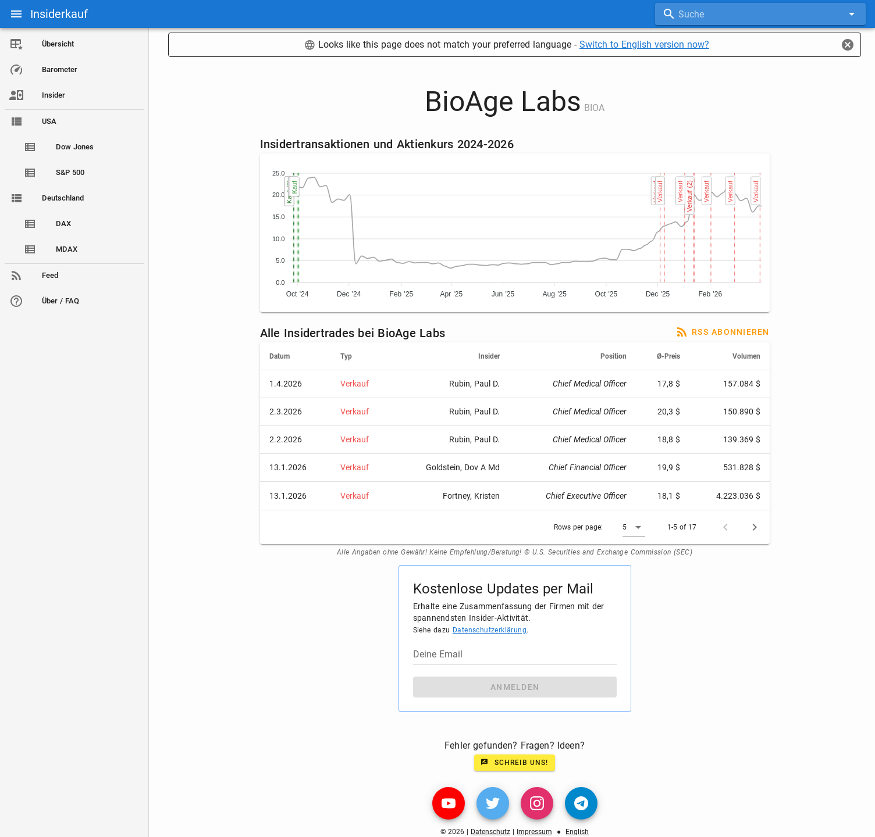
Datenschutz (490, 832)
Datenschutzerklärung (490, 630)
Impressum (534, 832)
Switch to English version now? (644, 44)
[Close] (848, 45)
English (577, 832)
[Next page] (754, 527)
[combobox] (760, 14)
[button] (634, 527)
